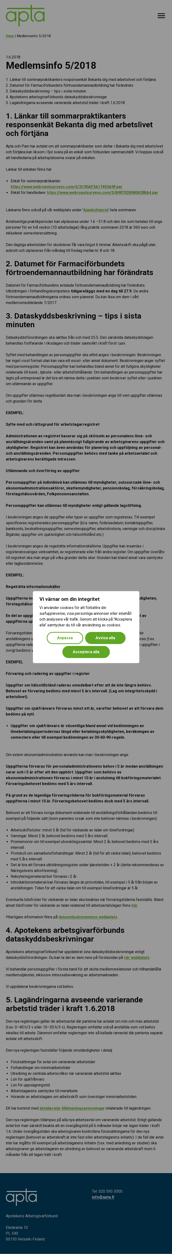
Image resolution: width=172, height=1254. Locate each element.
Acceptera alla (86, 652)
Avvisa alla (105, 638)
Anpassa (65, 638)
